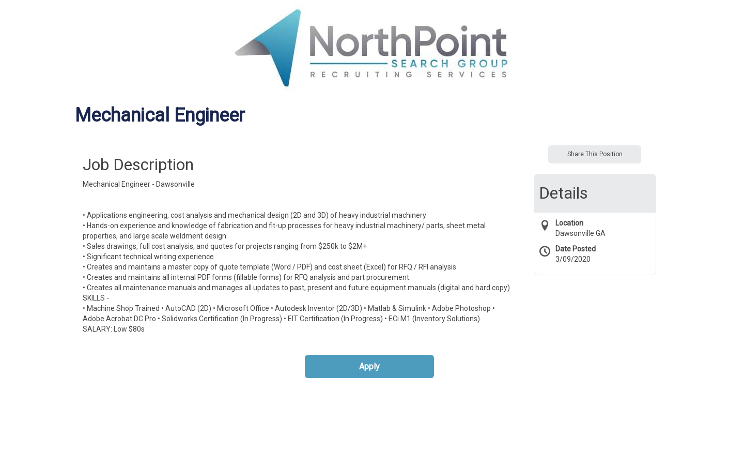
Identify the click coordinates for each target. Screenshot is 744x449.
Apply (369, 366)
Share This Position (595, 154)
